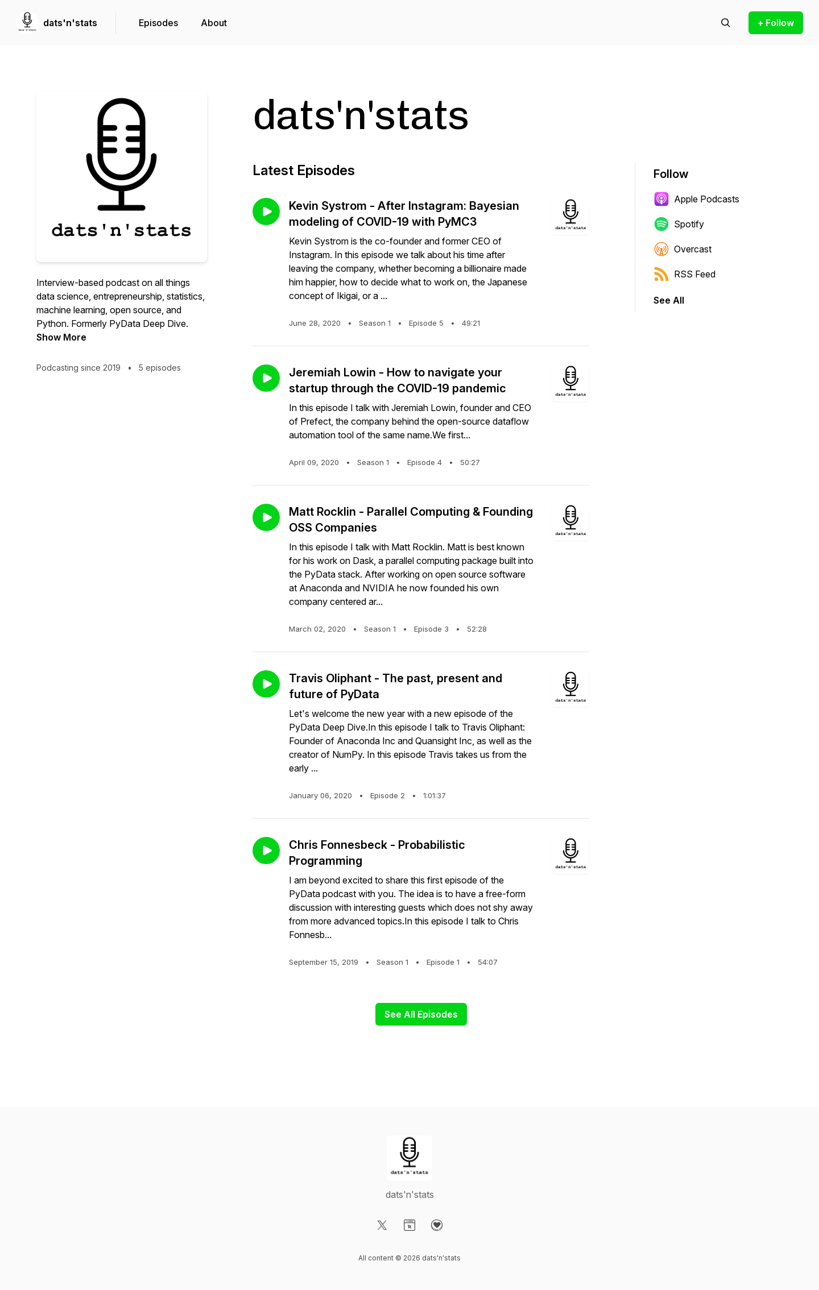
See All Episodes (421, 1014)
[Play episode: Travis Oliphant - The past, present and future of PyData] (266, 684)
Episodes (158, 22)
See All (668, 300)
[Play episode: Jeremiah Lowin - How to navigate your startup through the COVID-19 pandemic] (266, 378)
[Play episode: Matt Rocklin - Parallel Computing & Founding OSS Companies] (266, 517)
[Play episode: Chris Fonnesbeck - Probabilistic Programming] (266, 850)
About (214, 22)
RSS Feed (684, 274)
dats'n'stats (70, 22)
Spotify (678, 224)
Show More (61, 337)
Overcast (682, 249)
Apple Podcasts (696, 199)
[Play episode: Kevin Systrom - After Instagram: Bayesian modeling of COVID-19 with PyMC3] (266, 211)
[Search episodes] (725, 23)
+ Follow (776, 22)
